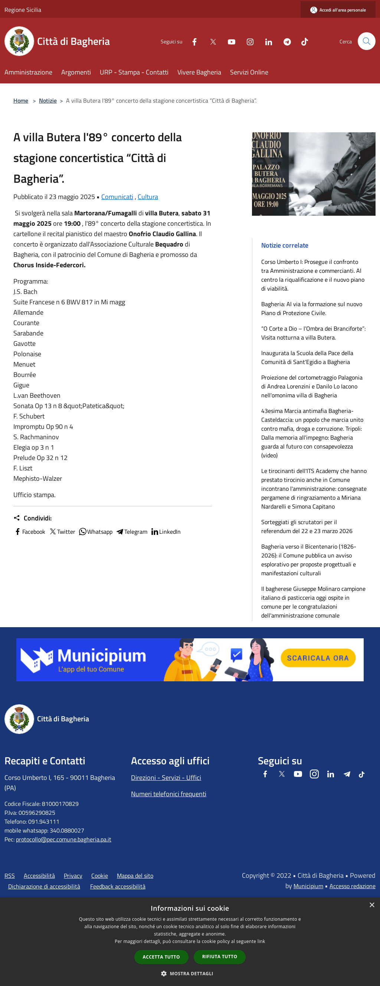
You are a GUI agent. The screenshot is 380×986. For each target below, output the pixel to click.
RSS (9, 875)
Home (20, 100)
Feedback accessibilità (117, 886)
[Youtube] (228, 41)
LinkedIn (165, 531)
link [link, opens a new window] (261, 941)
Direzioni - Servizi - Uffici (166, 777)
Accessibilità (39, 875)
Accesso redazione (353, 885)
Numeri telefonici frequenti (168, 794)
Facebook (29, 531)
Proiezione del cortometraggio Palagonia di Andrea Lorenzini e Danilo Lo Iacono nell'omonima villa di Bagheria (312, 386)
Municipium (308, 885)
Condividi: (32, 518)
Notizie (48, 100)
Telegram (131, 531)
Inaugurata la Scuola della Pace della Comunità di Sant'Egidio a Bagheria (307, 357)
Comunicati (117, 197)
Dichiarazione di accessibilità (44, 886)
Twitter (61, 531)
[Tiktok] (301, 41)
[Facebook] (191, 41)
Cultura (148, 197)
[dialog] (190, 941)
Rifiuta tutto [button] (220, 956)
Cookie (99, 875)
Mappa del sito (135, 875)
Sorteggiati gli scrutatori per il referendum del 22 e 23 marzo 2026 (307, 526)
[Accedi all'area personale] (338, 10)
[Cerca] (367, 41)
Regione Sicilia (22, 9)
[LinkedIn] (265, 41)
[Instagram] (247, 41)
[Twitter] (210, 41)
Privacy (73, 875)
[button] (190, 973)
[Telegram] (284, 41)
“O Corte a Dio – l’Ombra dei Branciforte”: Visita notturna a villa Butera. (313, 333)
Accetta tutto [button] (161, 957)
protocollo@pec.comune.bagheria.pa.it (63, 839)
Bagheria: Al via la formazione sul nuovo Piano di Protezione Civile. (311, 308)
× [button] (371, 905)
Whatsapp (95, 531)
